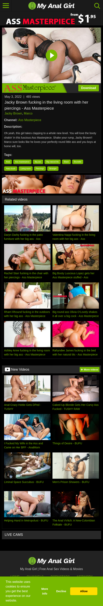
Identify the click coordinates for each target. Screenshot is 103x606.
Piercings (40, 169)
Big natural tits (52, 162)
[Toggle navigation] (6, 6)
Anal (8, 162)
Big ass (38, 162)
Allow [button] (83, 591)
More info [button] (44, 591)
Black (66, 162)
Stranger (53, 169)
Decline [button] (61, 591)
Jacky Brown (13, 113)
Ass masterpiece (22, 162)
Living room (26, 169)
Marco (28, 113)
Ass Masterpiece (29, 120)
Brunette (77, 162)
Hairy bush (10, 169)
